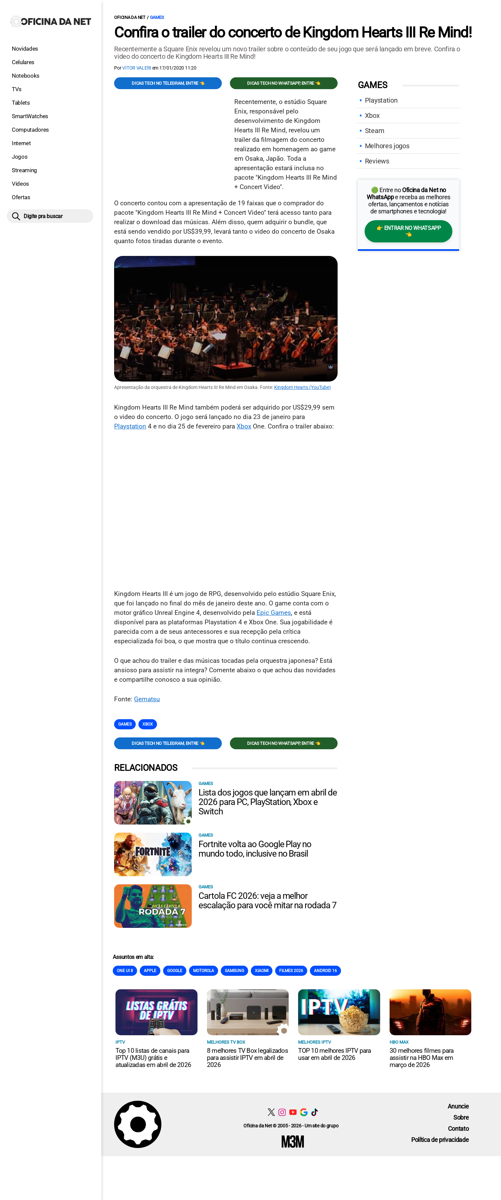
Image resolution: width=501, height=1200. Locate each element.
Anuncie (458, 1106)
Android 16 (325, 970)
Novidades (25, 48)
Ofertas (21, 197)
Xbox (244, 426)
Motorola (203, 970)
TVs (17, 89)
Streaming (24, 170)
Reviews (377, 161)
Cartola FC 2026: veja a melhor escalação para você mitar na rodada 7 (268, 900)
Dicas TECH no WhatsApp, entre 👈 (283, 83)
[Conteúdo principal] (250, 578)
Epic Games (274, 613)
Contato (458, 1128)
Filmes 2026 (291, 970)
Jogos (19, 156)
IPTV (120, 1042)
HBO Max (399, 1042)
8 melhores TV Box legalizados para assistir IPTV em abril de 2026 (247, 1057)
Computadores (30, 129)
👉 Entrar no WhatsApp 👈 (408, 231)
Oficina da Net (129, 17)
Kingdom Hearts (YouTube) (302, 387)
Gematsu (147, 699)
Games (157, 17)
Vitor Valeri (136, 68)
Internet (21, 143)
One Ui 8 (125, 970)
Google (174, 970)
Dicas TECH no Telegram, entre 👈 (168, 83)
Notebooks (25, 75)
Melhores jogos (387, 146)
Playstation (130, 426)
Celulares (23, 62)
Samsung (234, 970)
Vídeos (20, 183)
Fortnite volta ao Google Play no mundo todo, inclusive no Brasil (255, 848)
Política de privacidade (440, 1139)
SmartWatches (30, 116)
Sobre (461, 1117)
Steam (374, 131)
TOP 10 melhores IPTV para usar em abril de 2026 (334, 1054)
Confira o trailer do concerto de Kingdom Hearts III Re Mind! (292, 32)
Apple (150, 970)
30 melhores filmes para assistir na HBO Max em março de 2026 (422, 1057)
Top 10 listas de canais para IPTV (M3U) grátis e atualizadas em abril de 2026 (153, 1057)
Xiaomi (261, 970)
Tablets (21, 102)
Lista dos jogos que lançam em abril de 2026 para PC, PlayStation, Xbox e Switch (268, 802)
